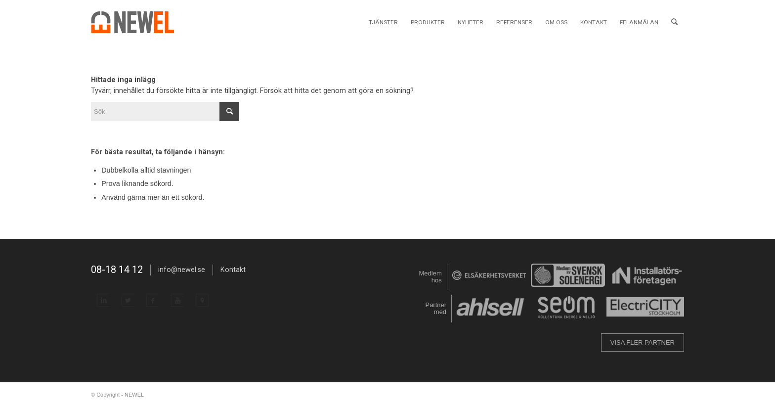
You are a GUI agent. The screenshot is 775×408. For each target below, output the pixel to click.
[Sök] (674, 22)
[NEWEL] (138, 22)
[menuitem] (383, 22)
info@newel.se (181, 269)
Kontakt (233, 269)
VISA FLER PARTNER (642, 342)
